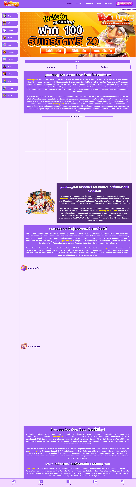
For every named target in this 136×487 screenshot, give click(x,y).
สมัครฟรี (68, 485)
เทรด (9, 81)
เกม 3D (10, 95)
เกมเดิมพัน (95, 485)
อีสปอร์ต (11, 59)
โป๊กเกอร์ (11, 52)
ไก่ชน (10, 74)
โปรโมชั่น (41, 485)
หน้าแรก (70, 4)
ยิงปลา (10, 88)
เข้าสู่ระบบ (108, 4)
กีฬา (9, 16)
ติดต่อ (99, 4)
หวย (9, 45)
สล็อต (10, 23)
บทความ (79, 4)
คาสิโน (10, 37)
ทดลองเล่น (89, 4)
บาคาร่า (10, 30)
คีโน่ (9, 66)
